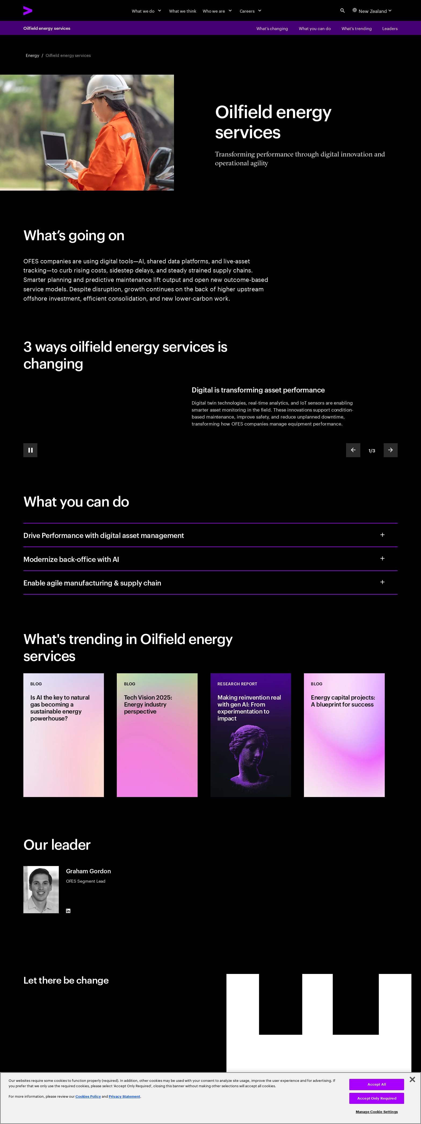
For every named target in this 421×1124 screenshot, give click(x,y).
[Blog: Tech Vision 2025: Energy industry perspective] (157, 735)
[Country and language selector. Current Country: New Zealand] (372, 10)
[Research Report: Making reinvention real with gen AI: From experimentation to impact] (250, 735)
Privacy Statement (124, 1096)
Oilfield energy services (46, 28)
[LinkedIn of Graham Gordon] (68, 911)
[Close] (412, 1079)
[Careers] (251, 10)
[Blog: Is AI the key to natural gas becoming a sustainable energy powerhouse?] (63, 735)
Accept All (377, 1084)
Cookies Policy (88, 1096)
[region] (210, 1098)
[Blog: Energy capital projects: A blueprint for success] (344, 735)
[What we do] (147, 10)
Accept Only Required (376, 1098)
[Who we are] (218, 10)
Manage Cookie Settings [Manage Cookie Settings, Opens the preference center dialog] (377, 1112)
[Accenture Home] (41, 10)
